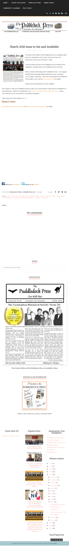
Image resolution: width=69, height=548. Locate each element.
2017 (50, 525)
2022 (50, 466)
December (53, 479)
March (48, 198)
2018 (9, 198)
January (52, 522)
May (51, 499)
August (52, 490)
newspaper (61, 198)
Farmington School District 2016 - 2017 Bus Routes (35, 487)
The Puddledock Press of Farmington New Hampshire (30, 545)
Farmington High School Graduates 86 (34, 450)
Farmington (22, 198)
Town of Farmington (53, 442)
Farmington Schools (53, 447)
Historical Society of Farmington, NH (36, 109)
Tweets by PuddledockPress (11, 438)
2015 (50, 531)
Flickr (25, 101)
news (54, 198)
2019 (50, 474)
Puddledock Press (27, 200)
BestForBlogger (53, 545)
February (53, 520)
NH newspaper (8, 200)
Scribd (37, 200)
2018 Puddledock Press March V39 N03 (13, 109)
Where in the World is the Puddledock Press (45, 93)
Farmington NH (34, 198)
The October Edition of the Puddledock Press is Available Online (34, 370)
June (51, 496)
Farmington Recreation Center (56, 445)
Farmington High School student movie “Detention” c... (57, 509)
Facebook (16, 187)
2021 (50, 468)
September (54, 488)
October (53, 485)
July (51, 493)
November (54, 482)
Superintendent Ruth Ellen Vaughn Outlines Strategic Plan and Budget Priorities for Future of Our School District (35, 529)
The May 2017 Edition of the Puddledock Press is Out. (34, 468)
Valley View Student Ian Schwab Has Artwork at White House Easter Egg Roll (35, 506)
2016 (50, 528)
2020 (50, 471)
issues (43, 198)
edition (14, 198)
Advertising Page (59, 79)
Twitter (36, 187)
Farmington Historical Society (56, 440)
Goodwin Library (52, 454)
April (52, 501)
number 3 (17, 200)
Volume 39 (44, 200)
